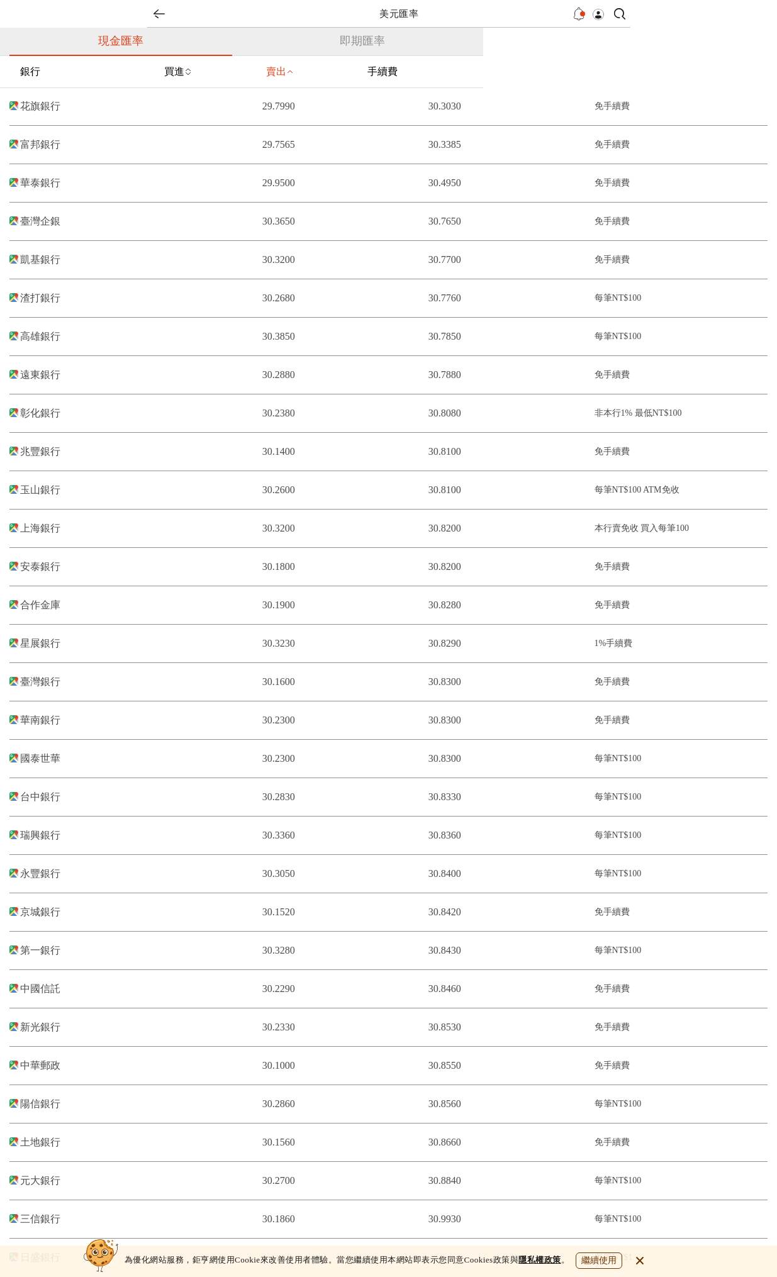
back (159, 14)
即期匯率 (362, 41)
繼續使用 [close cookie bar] (599, 1260)
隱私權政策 (539, 1259)
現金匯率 (120, 41)
